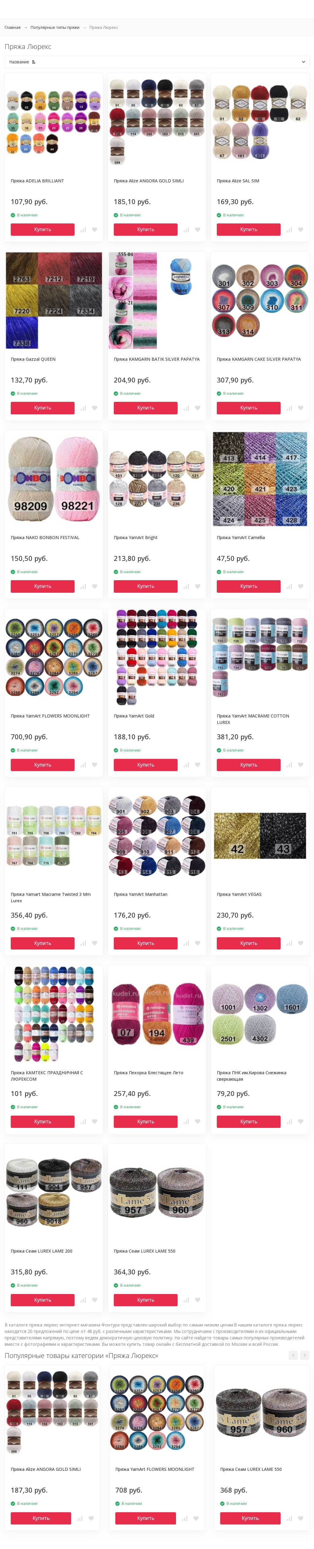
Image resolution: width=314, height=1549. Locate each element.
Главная (13, 27)
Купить (42, 229)
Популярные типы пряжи (55, 27)
